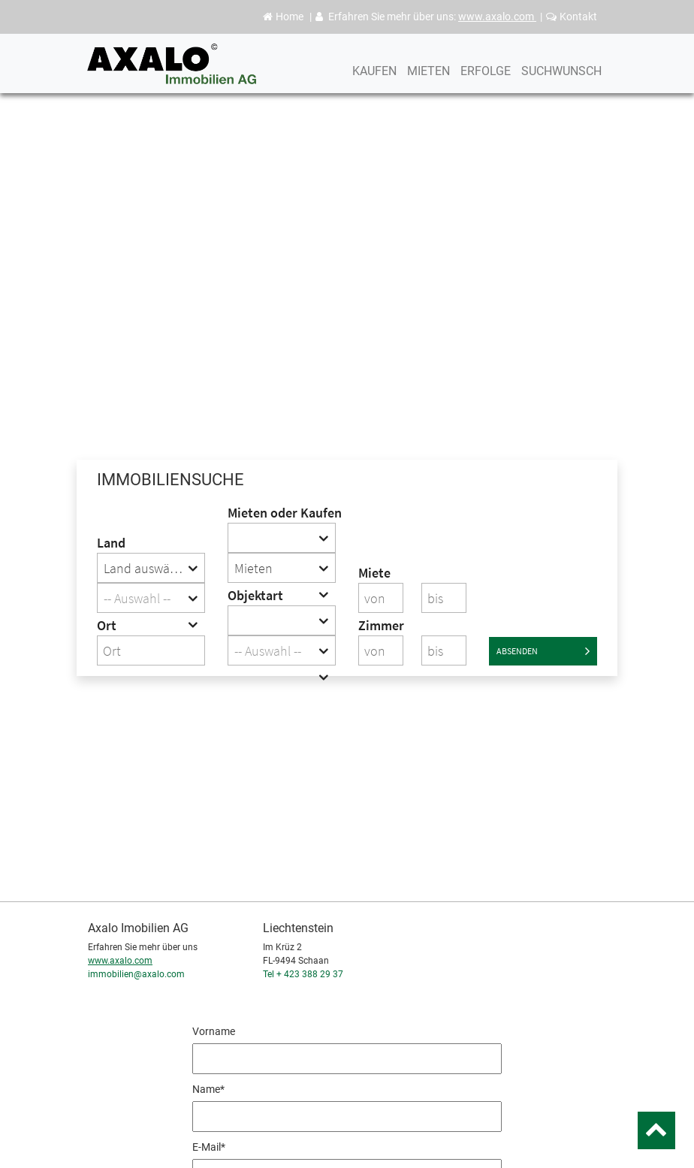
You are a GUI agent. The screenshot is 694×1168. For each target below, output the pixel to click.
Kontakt (571, 17)
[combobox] (151, 568)
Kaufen (374, 88)
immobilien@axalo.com (136, 974)
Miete (374, 572)
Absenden (543, 651)
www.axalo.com (497, 17)
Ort (106, 625)
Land (111, 542)
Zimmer (380, 625)
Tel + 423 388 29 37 (303, 974)
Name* (208, 1089)
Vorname (213, 1031)
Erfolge (485, 88)
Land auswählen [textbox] (149, 568)
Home (283, 17)
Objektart (255, 595)
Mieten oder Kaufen (282, 512)
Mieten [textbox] (253, 568)
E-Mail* (208, 1147)
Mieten (428, 88)
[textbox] (151, 599)
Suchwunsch (561, 88)
